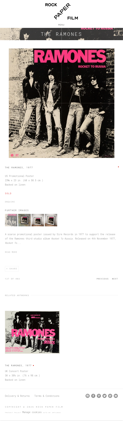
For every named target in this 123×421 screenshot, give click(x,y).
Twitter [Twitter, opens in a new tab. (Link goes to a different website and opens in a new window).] (104, 396)
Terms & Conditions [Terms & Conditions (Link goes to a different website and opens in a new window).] (46, 395)
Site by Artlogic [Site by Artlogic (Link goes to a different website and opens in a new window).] (52, 412)
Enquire (10, 202)
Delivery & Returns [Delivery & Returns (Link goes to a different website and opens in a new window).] (17, 395)
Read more (11, 252)
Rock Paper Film (61, 11)
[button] (11, 225)
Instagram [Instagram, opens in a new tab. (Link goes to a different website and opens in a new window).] (88, 396)
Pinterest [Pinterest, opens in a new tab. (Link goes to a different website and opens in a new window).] (99, 396)
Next (115, 278)
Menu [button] (61, 24)
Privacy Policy (13, 412)
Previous (103, 278)
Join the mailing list (116, 396)
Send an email (110, 396)
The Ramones (61, 34)
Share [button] (13, 269)
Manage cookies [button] (32, 412)
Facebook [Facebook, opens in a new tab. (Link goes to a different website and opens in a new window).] (93, 396)
